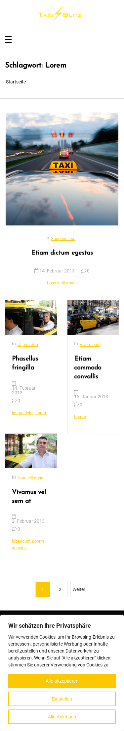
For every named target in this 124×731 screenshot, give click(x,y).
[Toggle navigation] (8, 40)
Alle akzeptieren (62, 681)
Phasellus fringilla (25, 363)
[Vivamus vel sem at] (31, 451)
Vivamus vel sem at (29, 497)
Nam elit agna (30, 477)
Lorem (53, 282)
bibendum (21, 541)
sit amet (68, 282)
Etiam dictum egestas (62, 253)
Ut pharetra (28, 344)
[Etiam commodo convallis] (93, 317)
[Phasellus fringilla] (31, 317)
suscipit (19, 547)
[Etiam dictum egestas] (62, 169)
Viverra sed (90, 344)
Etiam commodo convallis (87, 368)
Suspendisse (63, 238)
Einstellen (62, 699)
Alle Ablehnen (62, 716)
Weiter (78, 589)
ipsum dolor (23, 412)
